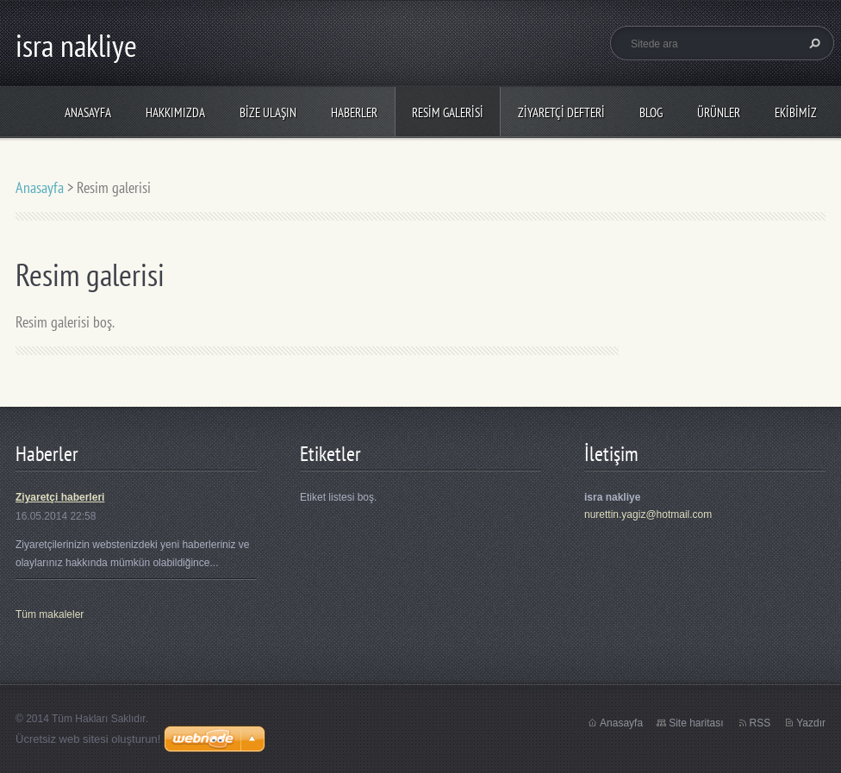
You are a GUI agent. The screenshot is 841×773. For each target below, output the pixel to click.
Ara (812, 43)
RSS (760, 723)
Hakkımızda (175, 112)
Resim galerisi (447, 112)
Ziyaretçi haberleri (60, 497)
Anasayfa (88, 112)
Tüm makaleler (50, 614)
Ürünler (718, 112)
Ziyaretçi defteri (561, 112)
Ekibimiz (796, 112)
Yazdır (810, 723)
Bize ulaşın (268, 112)
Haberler (354, 112)
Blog (651, 112)
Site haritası (696, 723)
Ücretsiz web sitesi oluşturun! (88, 738)
